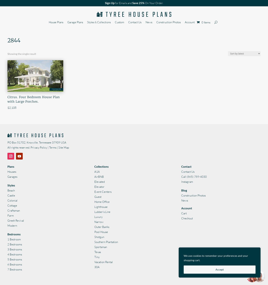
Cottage (12, 205)
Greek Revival (15, 220)
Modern (12, 225)
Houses (11, 171)
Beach (11, 190)
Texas (97, 252)
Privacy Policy (39, 147)
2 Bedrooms (14, 244)
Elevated (99, 181)
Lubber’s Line (102, 212)
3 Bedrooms (14, 249)
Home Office (102, 202)
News (149, 22)
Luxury (98, 217)
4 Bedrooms (14, 254)
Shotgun (99, 237)
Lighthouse (101, 207)
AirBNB (99, 176)
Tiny (97, 257)
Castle (11, 195)
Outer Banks (101, 227)
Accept (220, 269)
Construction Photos (168, 22)
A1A (97, 171)
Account (190, 22)
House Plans (56, 22)
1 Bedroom (14, 239)
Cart (184, 213)
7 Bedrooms (14, 269)
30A (97, 267)
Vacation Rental (103, 262)
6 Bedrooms (14, 264)
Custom (119, 22)
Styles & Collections (99, 22)
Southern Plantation (106, 242)
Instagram (187, 181)
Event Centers (102, 192)
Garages (12, 176)
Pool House (101, 232)
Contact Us (134, 22)
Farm (10, 215)
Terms (52, 147)
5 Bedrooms (14, 259)
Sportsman (100, 247)
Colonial (12, 200)
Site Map (63, 147)
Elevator (99, 187)
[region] (220, 262)
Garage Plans (75, 22)
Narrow (98, 222)
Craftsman (13, 210)
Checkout (187, 218)
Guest (97, 197)
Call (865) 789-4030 (194, 176)
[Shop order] (244, 53)
